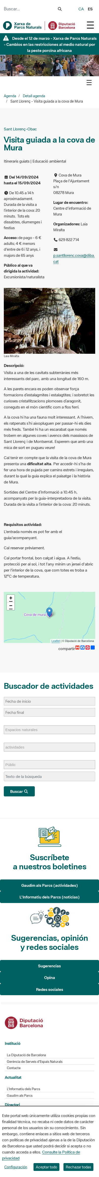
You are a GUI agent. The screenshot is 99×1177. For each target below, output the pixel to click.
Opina (49, 977)
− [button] (10, 606)
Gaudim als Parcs (19, 1095)
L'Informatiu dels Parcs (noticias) (50, 896)
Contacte (14, 1068)
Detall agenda (34, 96)
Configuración (15, 1167)
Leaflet (56, 640)
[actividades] (17, 747)
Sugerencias (49, 965)
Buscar (19, 791)
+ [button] (10, 598)
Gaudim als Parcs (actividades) (49, 885)
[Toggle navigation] (90, 25)
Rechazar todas (78, 1167)
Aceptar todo (46, 1167)
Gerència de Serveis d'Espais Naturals (34, 1062)
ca (81, 8)
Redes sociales (49, 989)
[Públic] (13, 764)
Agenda (10, 96)
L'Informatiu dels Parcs (23, 1089)
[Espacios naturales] (24, 730)
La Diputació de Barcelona (26, 1055)
